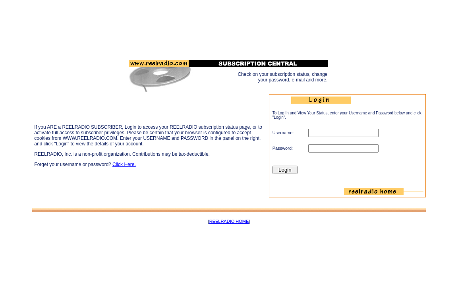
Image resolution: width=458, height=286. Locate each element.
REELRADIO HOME (229, 221)
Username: (283, 132)
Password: (282, 148)
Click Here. (124, 164)
